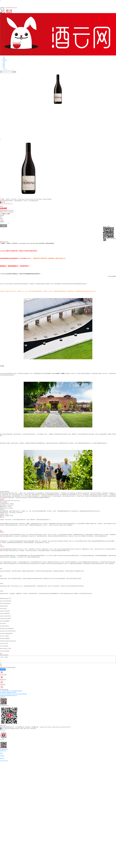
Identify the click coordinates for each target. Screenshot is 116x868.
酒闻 (4, 64)
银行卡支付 (11, 694)
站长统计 (2, 760)
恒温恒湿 (16, 691)
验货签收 (25, 694)
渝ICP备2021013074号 (65, 727)
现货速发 (5, 60)
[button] (1, 223)
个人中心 (5, 69)
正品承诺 (12, 691)
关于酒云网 (2, 691)
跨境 (4, 61)
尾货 (4, 63)
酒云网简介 (7, 691)
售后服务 (2, 695)
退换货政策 (6, 695)
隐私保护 (11, 695)
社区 (4, 67)
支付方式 (2, 694)
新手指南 (2, 692)
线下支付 (16, 694)
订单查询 (14, 692)
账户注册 (6, 692)
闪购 (4, 57)
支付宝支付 (6, 694)
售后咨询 (15, 695)
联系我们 (20, 691)
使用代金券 (20, 694)
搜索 (15, 71)
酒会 (4, 66)
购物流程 (10, 692)
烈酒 (4, 58)
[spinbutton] (4, 223)
